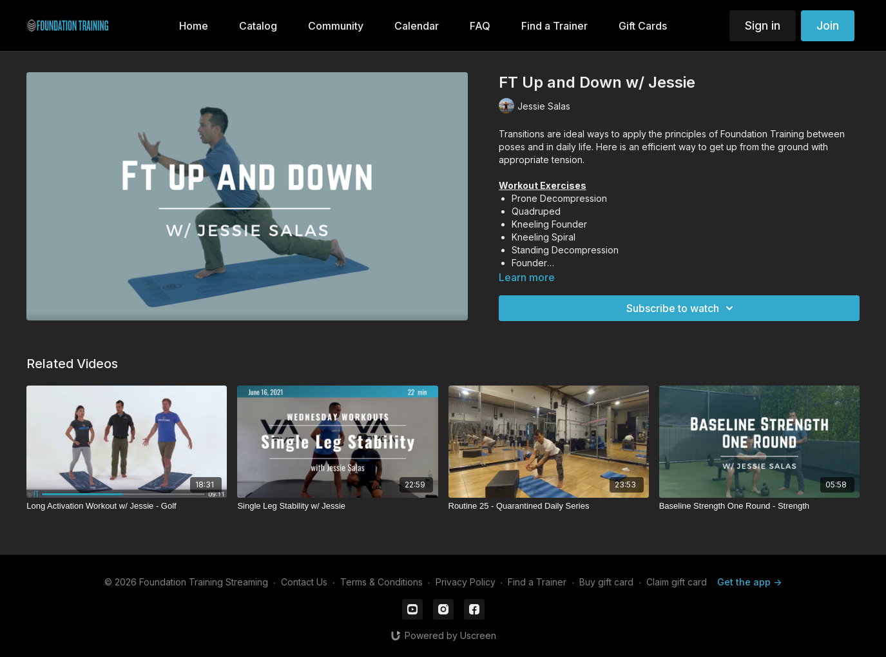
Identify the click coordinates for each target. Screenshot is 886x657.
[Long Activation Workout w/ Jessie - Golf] (126, 506)
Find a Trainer (537, 581)
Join (827, 25)
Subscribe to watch (681, 308)
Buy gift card (606, 581)
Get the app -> (749, 581)
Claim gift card (676, 581)
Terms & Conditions (381, 581)
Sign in (762, 25)
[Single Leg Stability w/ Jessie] (337, 506)
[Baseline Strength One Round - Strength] (759, 506)
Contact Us (304, 581)
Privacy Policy (466, 581)
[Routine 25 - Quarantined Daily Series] (548, 506)
